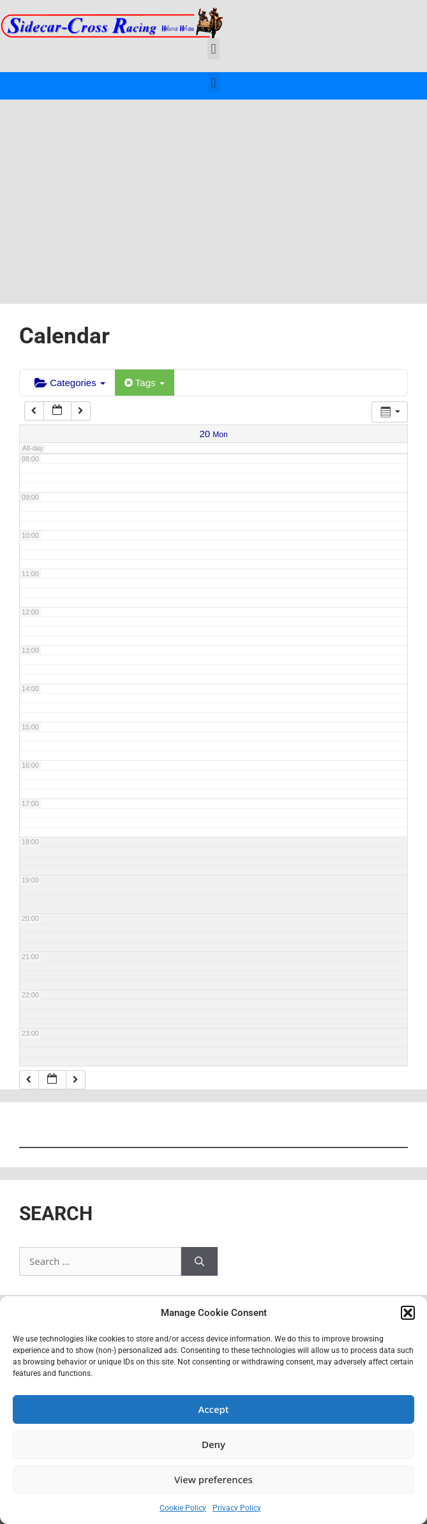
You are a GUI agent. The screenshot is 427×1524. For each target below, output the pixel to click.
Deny (213, 1444)
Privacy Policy (237, 1508)
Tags (144, 382)
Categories (69, 382)
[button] (407, 1312)
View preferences (213, 1479)
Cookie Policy (183, 1508)
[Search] (199, 1261)
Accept (213, 1409)
